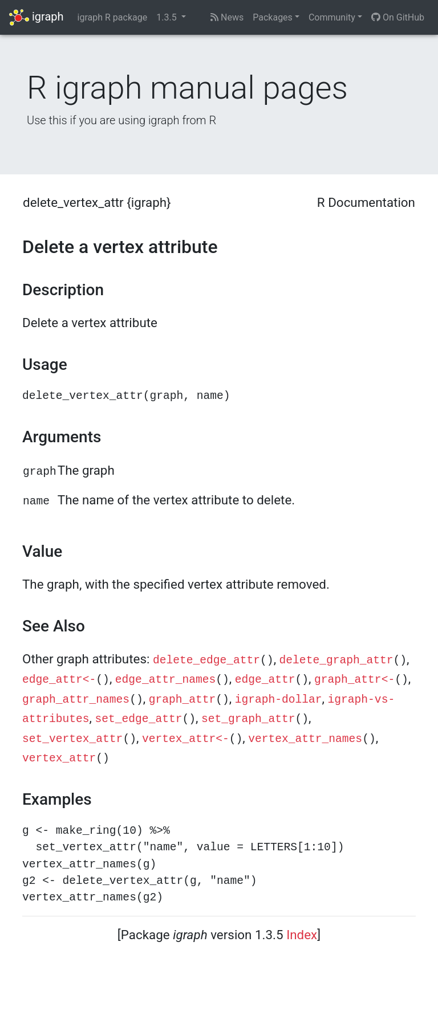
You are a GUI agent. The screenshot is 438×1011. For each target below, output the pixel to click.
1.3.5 (167, 17)
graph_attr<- (354, 680)
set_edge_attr (138, 719)
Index (301, 934)
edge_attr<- (59, 680)
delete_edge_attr (206, 660)
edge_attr (265, 680)
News (227, 17)
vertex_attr (59, 758)
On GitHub (397, 17)
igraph (36, 17)
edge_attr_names (165, 680)
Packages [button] (273, 17)
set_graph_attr (248, 719)
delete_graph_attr (336, 660)
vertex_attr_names (305, 739)
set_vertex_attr (72, 739)
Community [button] (332, 17)
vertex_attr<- (185, 739)
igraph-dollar (278, 700)
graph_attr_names (75, 700)
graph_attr (182, 700)
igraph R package (113, 17)
